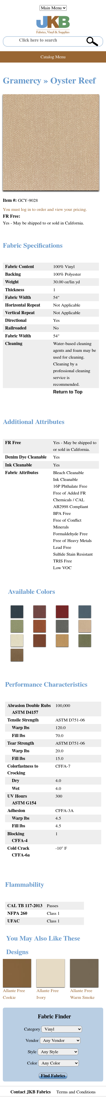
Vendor (32, 1040)
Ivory (41, 997)
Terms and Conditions (76, 1092)
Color (32, 1063)
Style (33, 1052)
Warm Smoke (82, 997)
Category (32, 1029)
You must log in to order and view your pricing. (45, 209)
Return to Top (68, 391)
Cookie (9, 997)
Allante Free (14, 990)
